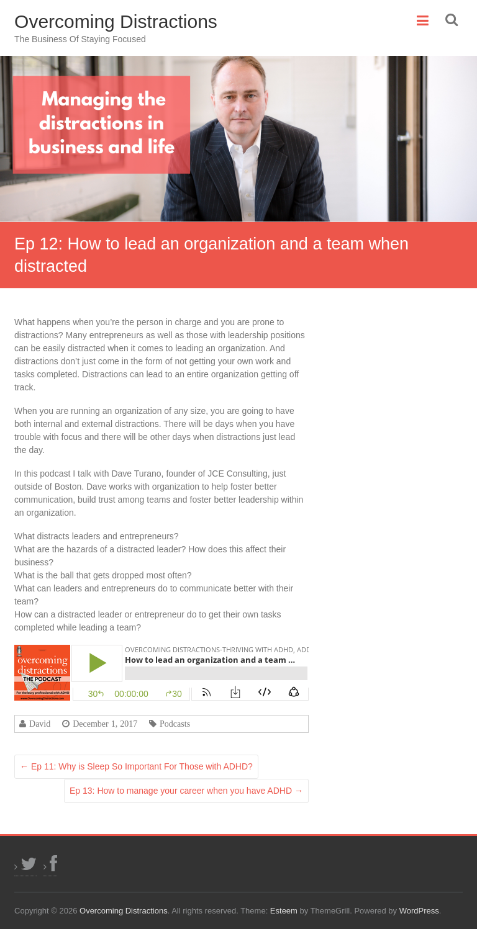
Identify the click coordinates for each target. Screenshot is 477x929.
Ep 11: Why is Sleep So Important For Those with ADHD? (136, 766)
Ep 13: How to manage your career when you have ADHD (186, 791)
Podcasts (175, 723)
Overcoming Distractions (115, 21)
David (39, 723)
